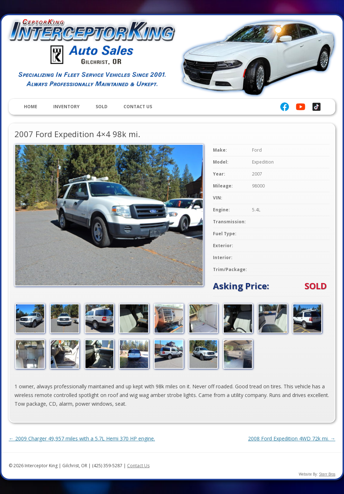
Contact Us (137, 107)
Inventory (66, 107)
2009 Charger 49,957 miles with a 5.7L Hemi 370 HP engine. (82, 438)
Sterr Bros (327, 474)
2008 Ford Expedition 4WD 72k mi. (291, 438)
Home (30, 107)
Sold (102, 107)
